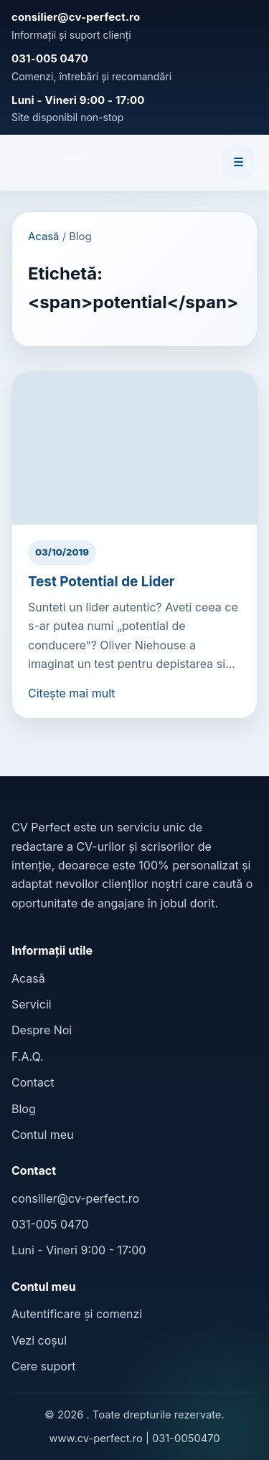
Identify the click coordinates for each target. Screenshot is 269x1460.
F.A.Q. (27, 1056)
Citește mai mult (71, 693)
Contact (32, 1082)
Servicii (31, 1004)
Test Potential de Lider (101, 581)
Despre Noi (41, 1030)
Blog (23, 1109)
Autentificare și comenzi (76, 1314)
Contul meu (42, 1134)
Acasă (43, 236)
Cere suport (43, 1366)
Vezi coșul (39, 1340)
